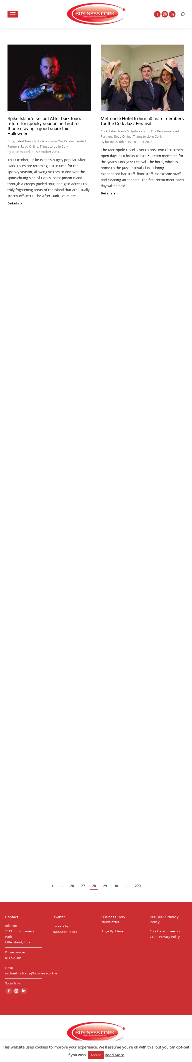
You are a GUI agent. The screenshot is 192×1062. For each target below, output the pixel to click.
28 (94, 885)
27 (83, 885)
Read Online (29, 146)
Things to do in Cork (54, 146)
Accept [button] (96, 1055)
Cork (11, 141)
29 (105, 885)
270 (138, 885)
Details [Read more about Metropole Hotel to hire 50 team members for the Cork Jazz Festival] (106, 193)
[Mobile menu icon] (13, 14)
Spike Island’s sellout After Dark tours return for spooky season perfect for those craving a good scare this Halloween (44, 126)
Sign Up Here (113, 931)
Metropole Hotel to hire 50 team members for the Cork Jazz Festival (142, 121)
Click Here (157, 931)
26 (72, 885)
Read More (114, 1054)
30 (116, 885)
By (19, 152)
